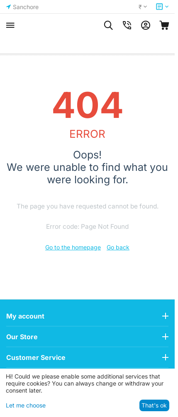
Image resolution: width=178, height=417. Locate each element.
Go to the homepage (73, 247)
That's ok (154, 405)
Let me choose (26, 405)
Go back (118, 247)
